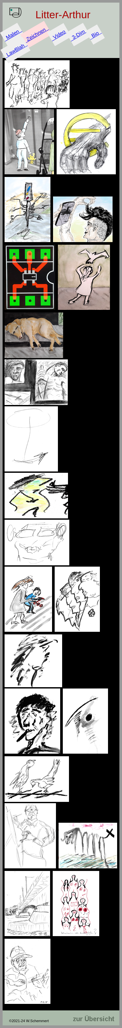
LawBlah (15, 50)
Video (59, 34)
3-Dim (78, 34)
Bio (95, 34)
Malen (13, 34)
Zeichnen (36, 34)
